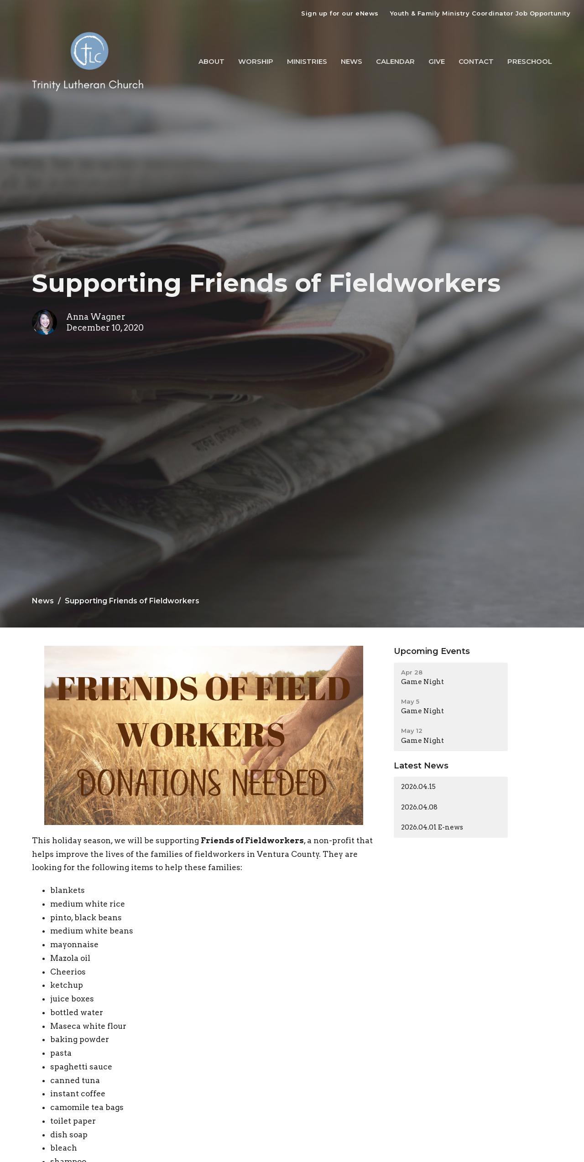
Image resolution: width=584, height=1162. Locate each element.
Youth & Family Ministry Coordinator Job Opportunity (480, 13)
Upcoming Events (432, 651)
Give (436, 61)
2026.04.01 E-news (432, 827)
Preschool (529, 61)
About (211, 61)
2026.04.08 (419, 807)
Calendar (395, 61)
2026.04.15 (418, 787)
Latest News (421, 766)
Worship (255, 61)
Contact (476, 61)
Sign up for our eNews (340, 13)
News (351, 61)
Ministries (307, 61)
